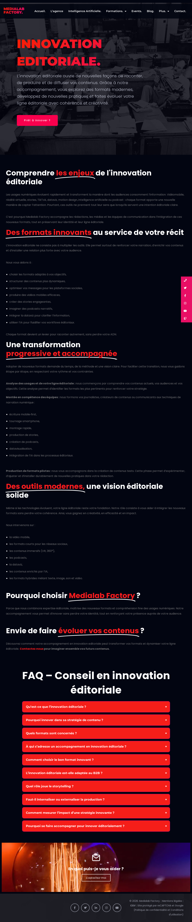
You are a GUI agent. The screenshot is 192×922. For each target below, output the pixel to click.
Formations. (116, 11)
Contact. (180, 11)
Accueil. (39, 11)
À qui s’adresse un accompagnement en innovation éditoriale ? (76, 746)
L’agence (57, 11)
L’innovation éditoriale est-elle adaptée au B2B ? (64, 773)
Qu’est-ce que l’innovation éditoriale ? (56, 707)
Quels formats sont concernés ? (51, 733)
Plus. (164, 11)
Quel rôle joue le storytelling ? (50, 786)
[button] (186, 280)
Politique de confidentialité (151, 910)
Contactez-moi (96, 878)
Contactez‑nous (31, 649)
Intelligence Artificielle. (84, 11)
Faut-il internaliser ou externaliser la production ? (65, 799)
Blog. (150, 11)
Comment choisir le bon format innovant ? (60, 760)
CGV (132, 905)
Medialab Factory (149, 901)
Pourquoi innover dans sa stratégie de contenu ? (64, 720)
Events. (137, 11)
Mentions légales (172, 901)
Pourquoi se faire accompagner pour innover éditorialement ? (75, 826)
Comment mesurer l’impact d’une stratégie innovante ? (70, 813)
